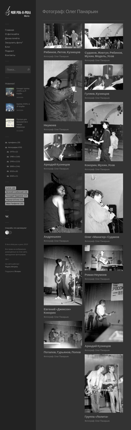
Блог (7, 47)
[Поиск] (28, 69)
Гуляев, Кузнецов (97, 93)
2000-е (12, 166)
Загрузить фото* (14, 42)
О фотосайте (12, 34)
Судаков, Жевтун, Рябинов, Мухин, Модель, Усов (104, 54)
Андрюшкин (52, 236)
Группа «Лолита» (96, 416)
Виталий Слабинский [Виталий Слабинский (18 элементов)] (16, 192)
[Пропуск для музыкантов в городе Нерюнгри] (10, 123)
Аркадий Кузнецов (57, 164)
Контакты (10, 55)
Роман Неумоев (96, 274)
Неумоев (50, 125)
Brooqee (18, 271)
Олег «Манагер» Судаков (102, 237)
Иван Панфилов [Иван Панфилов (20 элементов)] (14, 203)
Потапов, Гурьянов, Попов (62, 352)
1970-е (12, 152)
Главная (9, 30)
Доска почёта (12, 38)
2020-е (12, 176)
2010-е (12, 171)
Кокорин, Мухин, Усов (100, 165)
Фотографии (13, 147)
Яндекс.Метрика (11, 267)
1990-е (12, 161)
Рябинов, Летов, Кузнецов (62, 52)
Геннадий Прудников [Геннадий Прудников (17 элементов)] (16, 196)
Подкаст (9, 51)
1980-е (12, 157)
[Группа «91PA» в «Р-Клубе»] (10, 107)
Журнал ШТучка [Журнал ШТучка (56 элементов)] (14, 200)
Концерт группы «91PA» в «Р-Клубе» (23, 91)
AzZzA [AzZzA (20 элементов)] (10, 188)
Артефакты (12, 142)
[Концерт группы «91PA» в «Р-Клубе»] (10, 92)
